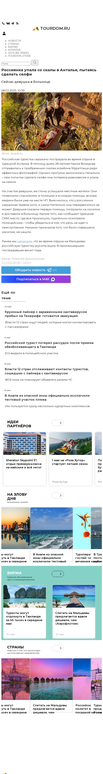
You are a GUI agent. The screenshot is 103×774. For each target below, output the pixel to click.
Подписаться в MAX (35, 279)
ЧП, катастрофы (11, 262)
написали (24, 241)
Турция (26, 262)
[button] (60, 423)
